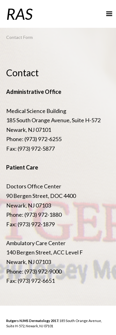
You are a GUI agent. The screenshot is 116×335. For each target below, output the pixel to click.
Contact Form (19, 37)
